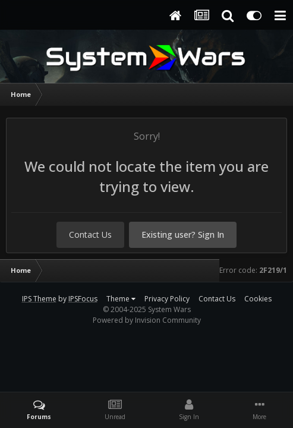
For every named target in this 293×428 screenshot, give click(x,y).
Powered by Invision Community (147, 320)
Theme (121, 299)
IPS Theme (39, 299)
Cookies (258, 299)
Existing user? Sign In (182, 234)
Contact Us (90, 234)
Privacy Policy (167, 299)
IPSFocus (82, 299)
